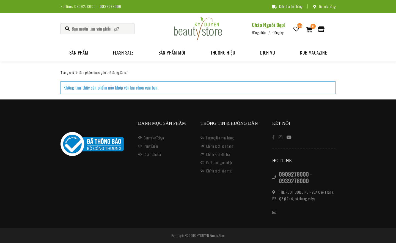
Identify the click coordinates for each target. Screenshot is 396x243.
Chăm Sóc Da (152, 154)
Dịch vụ (267, 52)
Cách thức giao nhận (219, 162)
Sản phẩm (78, 52)
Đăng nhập (259, 32)
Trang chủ (67, 73)
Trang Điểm (151, 146)
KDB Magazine (313, 52)
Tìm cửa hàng (324, 6)
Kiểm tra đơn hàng (287, 6)
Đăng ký (278, 32)
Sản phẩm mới (171, 52)
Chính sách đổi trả (218, 154)
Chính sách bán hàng (219, 146)
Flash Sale (123, 52)
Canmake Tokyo (154, 138)
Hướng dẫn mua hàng (219, 138)
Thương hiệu (222, 52)
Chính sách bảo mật (219, 171)
